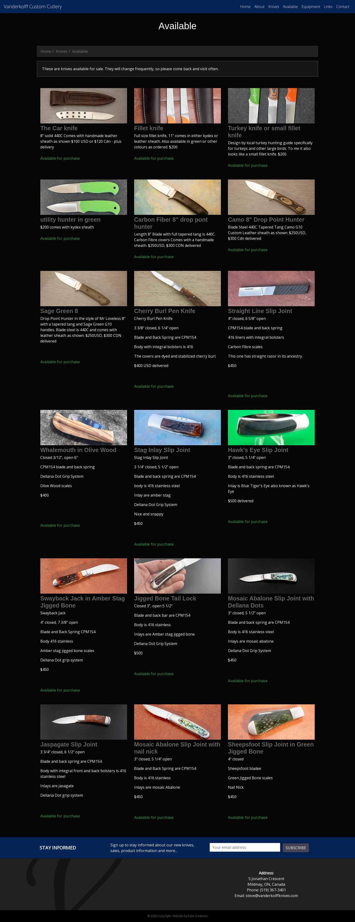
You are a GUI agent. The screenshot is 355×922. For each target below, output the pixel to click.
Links (328, 6)
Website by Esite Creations (190, 916)
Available (290, 6)
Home (245, 6)
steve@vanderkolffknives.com (272, 895)
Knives (273, 6)
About (259, 6)
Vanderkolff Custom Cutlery (33, 6)
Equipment (310, 6)
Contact (342, 6)
